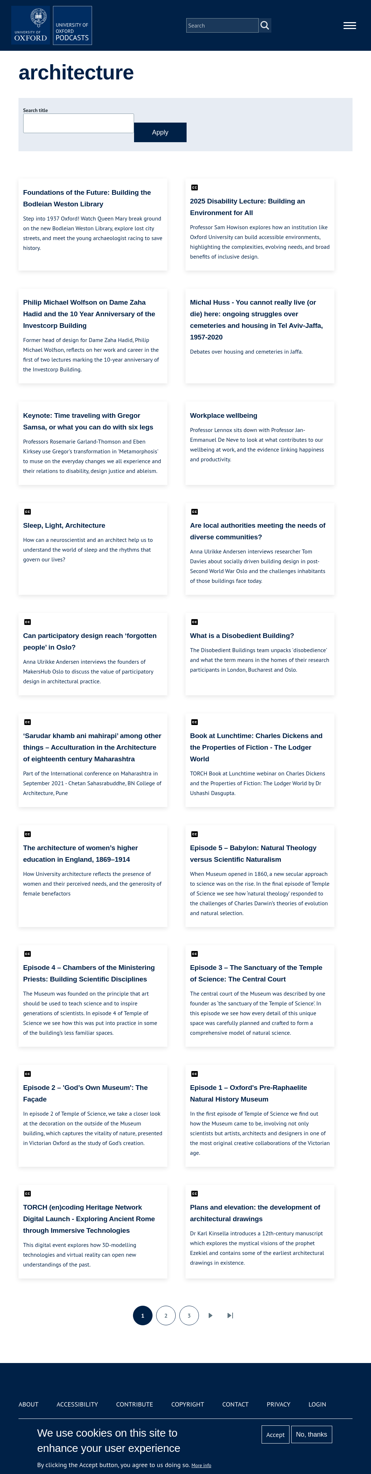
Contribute (134, 1404)
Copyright (187, 1404)
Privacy (278, 1404)
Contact (235, 1404)
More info (202, 1465)
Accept (275, 1434)
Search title (35, 110)
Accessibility (77, 1404)
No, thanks (311, 1434)
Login (317, 1404)
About (28, 1404)
